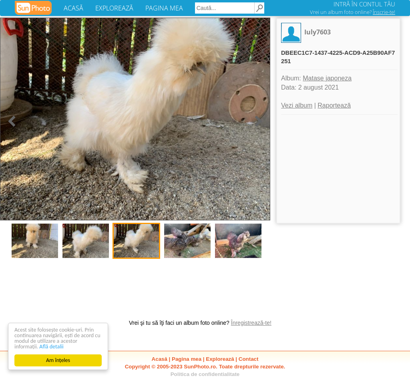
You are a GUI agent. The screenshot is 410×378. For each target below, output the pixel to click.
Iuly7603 (317, 32)
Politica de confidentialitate (205, 374)
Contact (249, 359)
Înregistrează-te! (251, 323)
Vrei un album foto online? (352, 12)
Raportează (334, 105)
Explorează (220, 359)
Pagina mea (186, 359)
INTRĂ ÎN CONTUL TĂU (364, 4)
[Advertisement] (338, 169)
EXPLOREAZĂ (114, 8)
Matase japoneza (327, 78)
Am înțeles (58, 360)
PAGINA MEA (164, 8)
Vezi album (296, 105)
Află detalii (51, 346)
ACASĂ (73, 8)
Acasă (159, 359)
